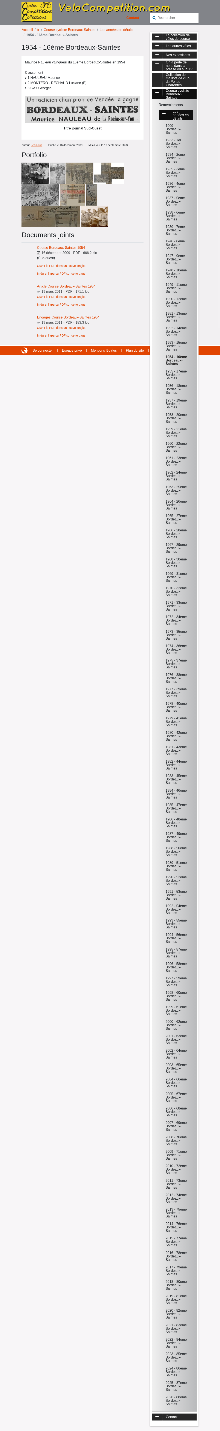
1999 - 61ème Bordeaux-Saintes (176, 1010)
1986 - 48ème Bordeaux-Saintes (176, 822)
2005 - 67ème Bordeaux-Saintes (176, 1097)
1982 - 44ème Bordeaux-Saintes (176, 765)
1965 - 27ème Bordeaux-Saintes (176, 519)
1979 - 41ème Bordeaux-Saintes (176, 721)
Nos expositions (178, 55)
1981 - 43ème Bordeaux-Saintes (176, 750)
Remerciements (171, 105)
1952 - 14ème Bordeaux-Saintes (176, 331)
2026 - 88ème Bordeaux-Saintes (176, 1400)
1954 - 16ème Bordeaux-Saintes (176, 360)
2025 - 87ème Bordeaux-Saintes (176, 1386)
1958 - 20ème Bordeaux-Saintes (176, 418)
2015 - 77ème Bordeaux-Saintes (176, 1241)
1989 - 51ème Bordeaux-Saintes (176, 866)
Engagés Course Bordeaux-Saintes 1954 (68, 317)
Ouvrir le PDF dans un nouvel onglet (61, 266)
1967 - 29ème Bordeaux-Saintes (176, 548)
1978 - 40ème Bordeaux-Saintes (176, 707)
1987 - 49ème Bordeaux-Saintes (176, 837)
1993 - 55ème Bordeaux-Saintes (176, 924)
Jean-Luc (36, 145)
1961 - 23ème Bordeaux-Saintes (176, 461)
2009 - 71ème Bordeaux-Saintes (176, 1155)
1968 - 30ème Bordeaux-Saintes (176, 562)
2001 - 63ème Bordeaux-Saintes (176, 1039)
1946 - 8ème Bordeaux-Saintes (175, 244)
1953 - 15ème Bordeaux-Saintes (176, 346)
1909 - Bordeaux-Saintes (174, 129)
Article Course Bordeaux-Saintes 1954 (66, 286)
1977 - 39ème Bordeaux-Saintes (176, 692)
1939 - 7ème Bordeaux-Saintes (175, 230)
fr (38, 30)
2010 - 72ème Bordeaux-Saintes (176, 1169)
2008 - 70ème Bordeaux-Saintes (176, 1140)
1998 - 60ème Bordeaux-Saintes (176, 996)
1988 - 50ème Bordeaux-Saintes (176, 851)
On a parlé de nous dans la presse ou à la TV (179, 66)
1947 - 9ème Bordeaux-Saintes (175, 259)
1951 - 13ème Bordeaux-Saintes (176, 317)
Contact (132, 18)
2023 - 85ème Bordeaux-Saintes (176, 1357)
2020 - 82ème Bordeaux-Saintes (176, 1314)
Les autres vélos (178, 46)
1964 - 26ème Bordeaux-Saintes (176, 505)
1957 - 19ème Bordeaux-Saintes (176, 404)
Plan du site (135, 350)
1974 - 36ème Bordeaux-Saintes (176, 649)
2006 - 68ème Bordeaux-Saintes (176, 1111)
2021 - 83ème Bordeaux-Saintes (176, 1328)
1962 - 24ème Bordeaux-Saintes (176, 476)
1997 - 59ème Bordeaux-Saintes (176, 981)
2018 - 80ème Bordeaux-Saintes (176, 1285)
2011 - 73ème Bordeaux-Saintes (176, 1184)
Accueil (27, 30)
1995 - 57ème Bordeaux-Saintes (176, 953)
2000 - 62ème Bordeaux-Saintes (176, 1025)
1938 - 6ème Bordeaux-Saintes (175, 216)
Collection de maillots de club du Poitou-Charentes (177, 80)
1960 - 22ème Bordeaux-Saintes (176, 447)
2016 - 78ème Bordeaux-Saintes (176, 1256)
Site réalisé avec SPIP (24, 351)
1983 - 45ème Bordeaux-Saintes (176, 779)
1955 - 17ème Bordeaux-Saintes (176, 374)
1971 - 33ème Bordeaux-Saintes (176, 606)
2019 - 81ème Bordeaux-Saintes (176, 1299)
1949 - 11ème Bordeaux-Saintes (176, 288)
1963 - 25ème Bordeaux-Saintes (176, 490)
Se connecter (43, 350)
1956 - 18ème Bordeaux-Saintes (176, 389)
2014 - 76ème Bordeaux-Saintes (176, 1227)
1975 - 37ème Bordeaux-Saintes (176, 664)
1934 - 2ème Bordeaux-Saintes (175, 158)
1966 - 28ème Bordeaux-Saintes (176, 533)
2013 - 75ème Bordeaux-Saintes (176, 1213)
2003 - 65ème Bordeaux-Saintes (176, 1068)
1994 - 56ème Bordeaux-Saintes (176, 938)
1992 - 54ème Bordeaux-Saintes (176, 909)
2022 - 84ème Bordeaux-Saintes (176, 1343)
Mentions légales (104, 350)
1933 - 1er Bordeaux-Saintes (174, 143)
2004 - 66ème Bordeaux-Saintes (176, 1082)
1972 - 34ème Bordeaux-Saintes (176, 620)
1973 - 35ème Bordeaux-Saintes (176, 635)
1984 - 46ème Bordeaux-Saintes (176, 794)
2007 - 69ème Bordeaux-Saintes (176, 1126)
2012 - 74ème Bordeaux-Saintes (176, 1198)
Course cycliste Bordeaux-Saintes (69, 30)
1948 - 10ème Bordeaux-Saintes (176, 273)
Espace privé (72, 350)
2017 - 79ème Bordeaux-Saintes (176, 1270)
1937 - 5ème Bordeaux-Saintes (175, 201)
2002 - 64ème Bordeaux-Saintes (176, 1054)
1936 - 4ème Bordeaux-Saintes (175, 187)
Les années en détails (116, 30)
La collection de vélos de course (178, 37)
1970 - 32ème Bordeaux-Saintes (176, 591)
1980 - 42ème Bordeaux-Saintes (176, 736)
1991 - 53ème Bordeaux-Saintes (176, 895)
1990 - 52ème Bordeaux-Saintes (176, 880)
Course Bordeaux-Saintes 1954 (61, 247)
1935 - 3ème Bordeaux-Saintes (175, 172)
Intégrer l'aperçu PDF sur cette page (61, 273)
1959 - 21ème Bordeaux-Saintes (176, 432)
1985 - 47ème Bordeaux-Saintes (176, 808)
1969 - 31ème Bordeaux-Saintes (176, 577)
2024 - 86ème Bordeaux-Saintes (176, 1371)
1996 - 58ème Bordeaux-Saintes (176, 967)
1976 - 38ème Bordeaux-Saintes (176, 678)
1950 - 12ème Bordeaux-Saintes (176, 302)
